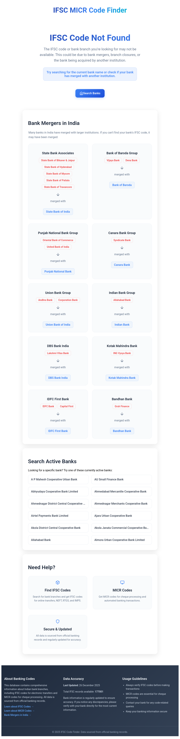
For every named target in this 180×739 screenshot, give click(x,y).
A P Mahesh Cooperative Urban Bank (54, 480)
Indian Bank (121, 325)
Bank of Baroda (122, 185)
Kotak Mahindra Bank (121, 378)
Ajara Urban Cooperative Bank (113, 516)
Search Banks (90, 93)
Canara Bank (122, 265)
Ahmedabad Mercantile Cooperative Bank (120, 492)
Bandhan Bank (122, 431)
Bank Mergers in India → (17, 716)
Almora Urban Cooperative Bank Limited (119, 540)
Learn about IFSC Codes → (19, 708)
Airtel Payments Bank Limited (50, 516)
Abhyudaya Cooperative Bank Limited (54, 492)
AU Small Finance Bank (109, 480)
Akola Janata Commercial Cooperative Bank (122, 528)
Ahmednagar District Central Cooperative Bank (60, 504)
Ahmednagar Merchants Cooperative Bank (120, 504)
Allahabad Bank (41, 540)
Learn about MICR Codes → (19, 712)
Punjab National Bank (58, 271)
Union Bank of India (58, 325)
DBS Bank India (58, 378)
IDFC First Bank (58, 431)
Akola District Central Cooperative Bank (56, 528)
